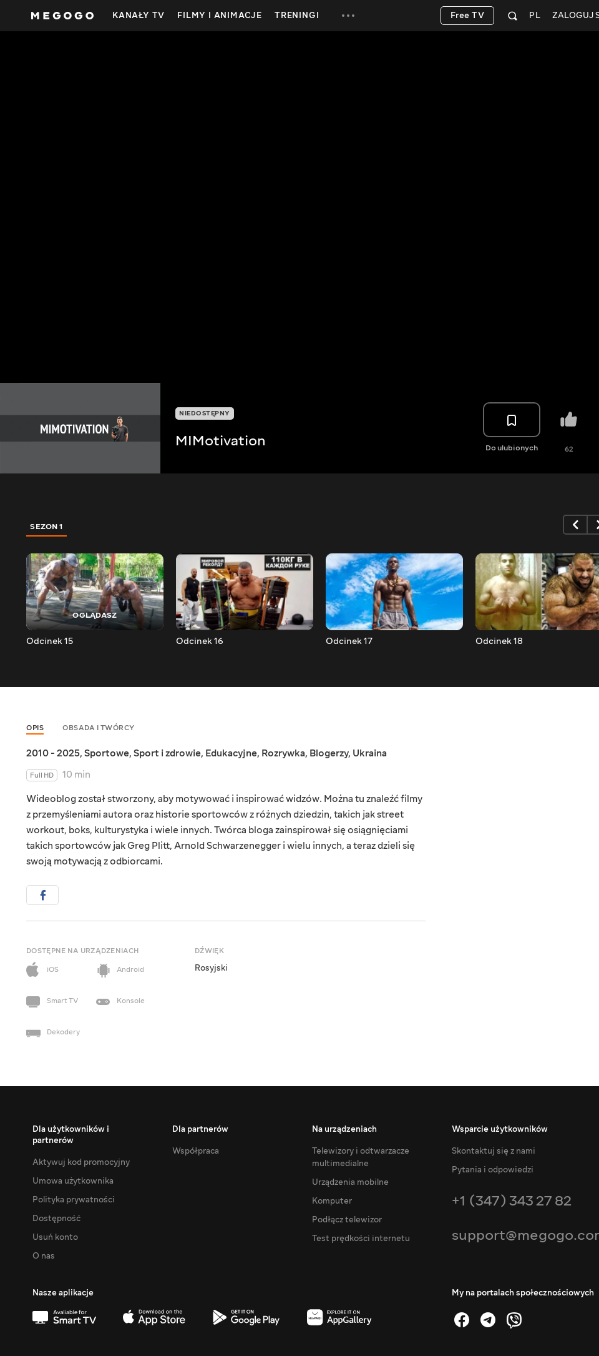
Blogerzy (328, 753)
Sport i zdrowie (167, 753)
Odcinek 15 (49, 641)
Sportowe (106, 753)
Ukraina (370, 753)
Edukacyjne (231, 753)
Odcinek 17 (349, 641)
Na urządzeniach (344, 1129)
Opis (35, 728)
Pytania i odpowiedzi (492, 1169)
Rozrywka (283, 753)
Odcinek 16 (199, 641)
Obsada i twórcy (98, 728)
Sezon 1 (47, 527)
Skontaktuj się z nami (493, 1151)
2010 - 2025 (53, 753)
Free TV (467, 15)
